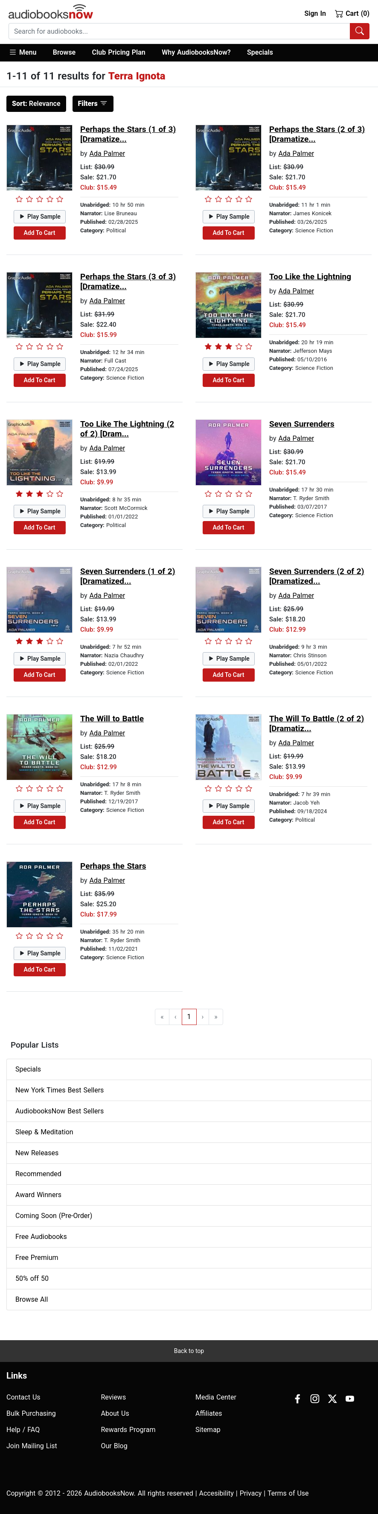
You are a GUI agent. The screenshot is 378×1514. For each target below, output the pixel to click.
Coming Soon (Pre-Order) (53, 1216)
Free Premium (36, 1257)
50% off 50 (32, 1278)
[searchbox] (179, 31)
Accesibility (216, 1493)
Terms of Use (288, 1493)
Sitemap (208, 1430)
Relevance (36, 104)
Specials (260, 52)
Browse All (31, 1299)
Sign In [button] (315, 13)
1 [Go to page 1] (189, 1017)
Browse (64, 52)
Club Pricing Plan (118, 52)
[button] (27, 52)
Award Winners (38, 1195)
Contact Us (23, 1397)
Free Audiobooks (41, 1237)
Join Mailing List (31, 1446)
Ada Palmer (107, 153)
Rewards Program (128, 1430)
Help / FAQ (23, 1430)
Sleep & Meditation (44, 1132)
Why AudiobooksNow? (196, 52)
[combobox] (189, 31)
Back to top (189, 1350)
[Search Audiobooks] (359, 31)
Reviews (113, 1397)
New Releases (36, 1153)
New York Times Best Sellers (59, 1090)
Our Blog (114, 1446)
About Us (115, 1413)
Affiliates (208, 1413)
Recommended (38, 1174)
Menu (22, 52)
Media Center (215, 1397)
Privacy (251, 1493)
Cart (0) (352, 13)
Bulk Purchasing (31, 1413)
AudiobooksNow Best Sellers (59, 1111)
